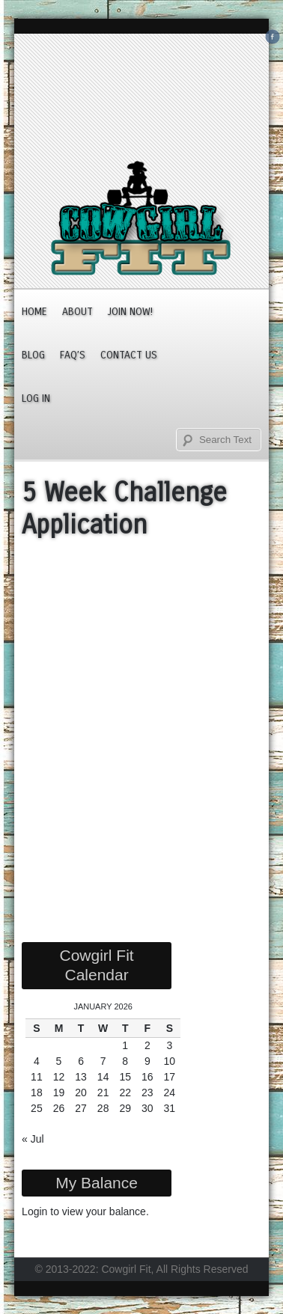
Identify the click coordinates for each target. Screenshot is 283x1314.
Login (34, 1211)
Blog (33, 355)
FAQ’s (72, 355)
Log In (36, 398)
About (77, 311)
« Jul (33, 1139)
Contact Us (128, 355)
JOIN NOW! (130, 311)
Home (34, 311)
